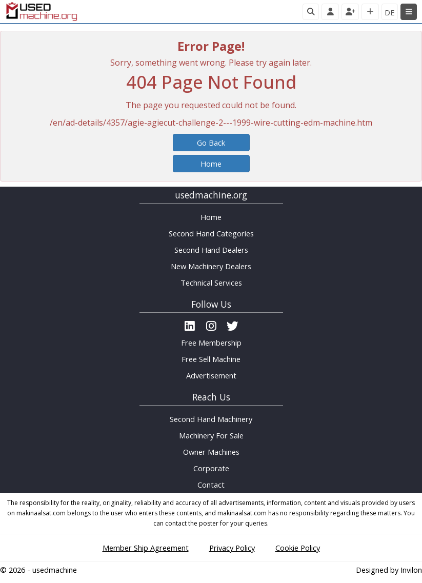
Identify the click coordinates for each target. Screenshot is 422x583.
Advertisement (211, 375)
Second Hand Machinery (211, 419)
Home (211, 163)
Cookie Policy (297, 547)
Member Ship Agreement (146, 547)
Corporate (211, 468)
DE (390, 12)
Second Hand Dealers (211, 250)
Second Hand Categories (211, 233)
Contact (211, 484)
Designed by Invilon (389, 570)
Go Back (211, 142)
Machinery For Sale (211, 435)
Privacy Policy (232, 547)
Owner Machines (211, 452)
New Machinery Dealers (211, 266)
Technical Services (211, 282)
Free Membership (211, 342)
